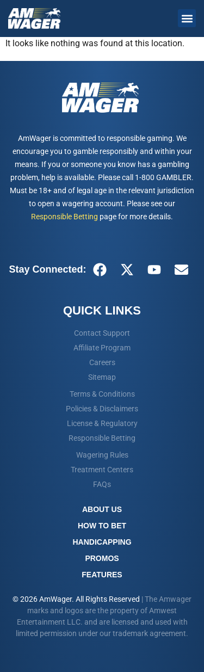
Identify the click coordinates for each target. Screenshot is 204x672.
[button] (187, 18)
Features (102, 574)
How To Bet (102, 525)
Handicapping (101, 542)
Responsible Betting (64, 216)
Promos (102, 558)
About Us (102, 509)
